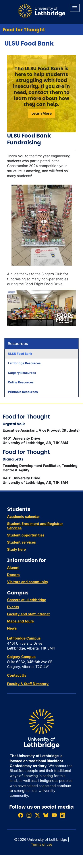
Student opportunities (25, 535)
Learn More (41, 113)
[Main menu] (75, 8)
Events (13, 607)
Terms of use (41, 844)
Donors (13, 574)
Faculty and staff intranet (28, 614)
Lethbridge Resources (24, 363)
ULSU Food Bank (20, 353)
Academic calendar (23, 516)
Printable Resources (23, 392)
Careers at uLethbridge (26, 600)
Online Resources (21, 382)
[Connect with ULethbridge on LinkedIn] (62, 815)
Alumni (13, 567)
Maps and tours (20, 621)
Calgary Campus (21, 656)
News (12, 628)
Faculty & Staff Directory (28, 684)
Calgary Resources (22, 373)
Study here (16, 549)
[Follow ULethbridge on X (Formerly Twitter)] (37, 815)
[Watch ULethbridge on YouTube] (54, 815)
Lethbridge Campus (24, 638)
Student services (21, 542)
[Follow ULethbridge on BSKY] (45, 815)
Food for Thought (24, 29)
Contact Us (16, 675)
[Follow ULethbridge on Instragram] (29, 815)
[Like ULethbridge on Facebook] (20, 815)
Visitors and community (27, 582)
